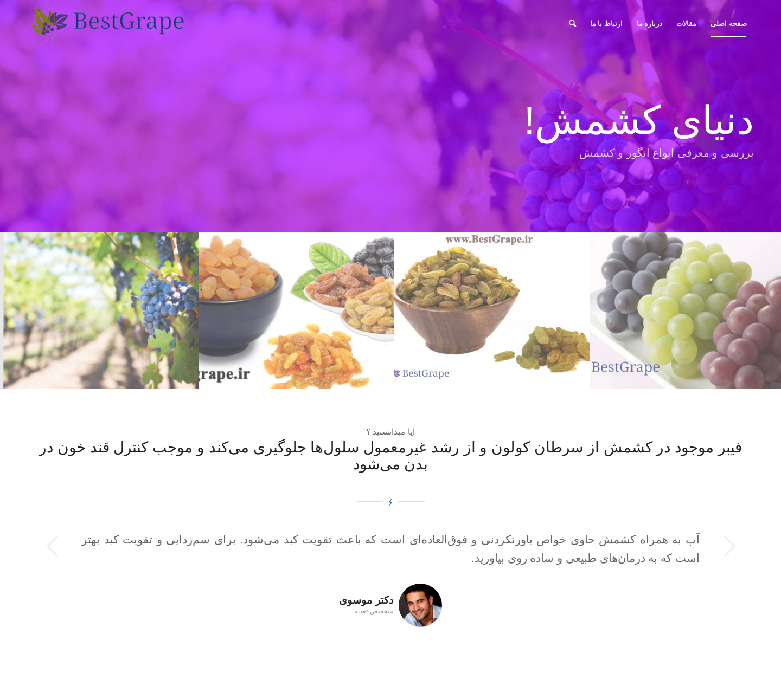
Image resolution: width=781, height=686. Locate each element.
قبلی (51, 546)
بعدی (729, 546)
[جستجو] (572, 24)
